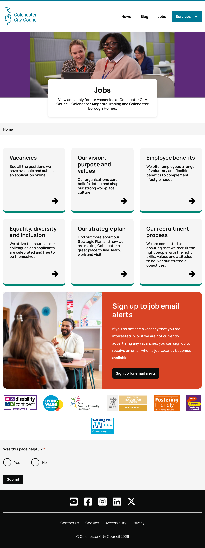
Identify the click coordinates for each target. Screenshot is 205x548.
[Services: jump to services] (187, 16)
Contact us (69, 522)
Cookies (92, 522)
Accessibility (116, 522)
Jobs (162, 16)
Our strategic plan (102, 228)
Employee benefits (170, 157)
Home (8, 129)
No (44, 462)
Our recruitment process (167, 232)
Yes (17, 462)
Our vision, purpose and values (94, 164)
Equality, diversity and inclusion (33, 232)
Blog (144, 16)
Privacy (139, 522)
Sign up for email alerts (136, 373)
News (126, 16)
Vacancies (23, 157)
